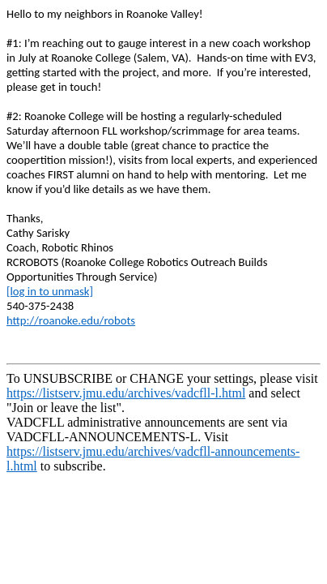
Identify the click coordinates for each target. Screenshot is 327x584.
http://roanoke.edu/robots (70, 320)
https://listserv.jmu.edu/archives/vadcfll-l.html (125, 393)
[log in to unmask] (49, 291)
